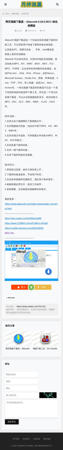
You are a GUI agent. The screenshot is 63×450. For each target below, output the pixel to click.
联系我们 (26, 439)
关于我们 (16, 439)
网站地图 (46, 439)
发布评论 (12, 422)
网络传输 (15, 14)
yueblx (18, 31)
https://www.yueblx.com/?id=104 (31, 306)
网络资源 (10, 298)
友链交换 (36, 439)
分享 (41, 287)
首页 (6, 14)
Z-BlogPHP (21, 446)
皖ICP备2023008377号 (43, 446)
